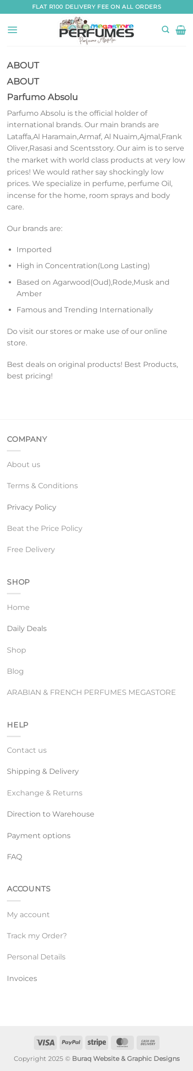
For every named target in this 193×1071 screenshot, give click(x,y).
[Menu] (12, 29)
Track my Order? (37, 935)
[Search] (165, 30)
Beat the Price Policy (45, 528)
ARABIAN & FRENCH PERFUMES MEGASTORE (91, 692)
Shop (16, 650)
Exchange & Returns (45, 793)
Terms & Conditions (42, 485)
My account (28, 914)
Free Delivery (31, 549)
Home (18, 607)
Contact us (27, 750)
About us (23, 464)
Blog (15, 671)
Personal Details (36, 957)
